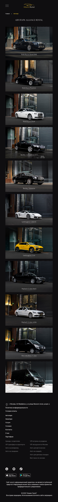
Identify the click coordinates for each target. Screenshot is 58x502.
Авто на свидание (11, 451)
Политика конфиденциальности (16, 408)
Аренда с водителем (12, 441)
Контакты (8, 430)
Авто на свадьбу (36, 451)
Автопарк (15, 13)
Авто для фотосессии (37, 448)
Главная (7, 13)
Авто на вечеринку (12, 448)
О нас (7, 433)
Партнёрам (9, 437)
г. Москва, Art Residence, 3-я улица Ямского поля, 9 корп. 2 (29, 404)
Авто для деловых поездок (39, 455)
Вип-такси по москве (37, 458)
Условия (8, 426)
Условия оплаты (11, 411)
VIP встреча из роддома (38, 441)
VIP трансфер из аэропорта (15, 444)
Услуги (7, 422)
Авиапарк (8, 419)
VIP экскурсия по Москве (39, 444)
